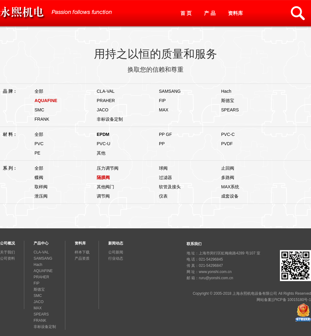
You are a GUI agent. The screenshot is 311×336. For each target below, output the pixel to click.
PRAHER (106, 100)
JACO (102, 109)
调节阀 (103, 196)
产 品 (209, 13)
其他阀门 (105, 186)
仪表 (163, 196)
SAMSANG (170, 91)
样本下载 (82, 252)
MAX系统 (230, 186)
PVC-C (228, 134)
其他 (101, 152)
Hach (226, 91)
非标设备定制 (110, 119)
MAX (163, 109)
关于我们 (7, 252)
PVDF (227, 143)
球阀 (163, 168)
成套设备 (230, 196)
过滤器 (165, 177)
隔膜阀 (103, 177)
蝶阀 (39, 177)
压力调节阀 (107, 168)
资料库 (235, 13)
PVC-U (103, 143)
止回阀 (227, 168)
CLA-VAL (105, 91)
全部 (39, 91)
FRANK (42, 119)
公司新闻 (115, 252)
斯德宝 (227, 100)
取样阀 (41, 186)
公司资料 (7, 258)
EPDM (103, 134)
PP (162, 143)
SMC (39, 109)
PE (37, 152)
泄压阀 (41, 196)
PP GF (165, 134)
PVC (39, 143)
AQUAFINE (46, 100)
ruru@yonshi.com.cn (216, 278)
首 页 (186, 13)
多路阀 (227, 177)
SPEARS (230, 109)
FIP (162, 100)
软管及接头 (170, 186)
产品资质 (82, 258)
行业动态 (115, 258)
